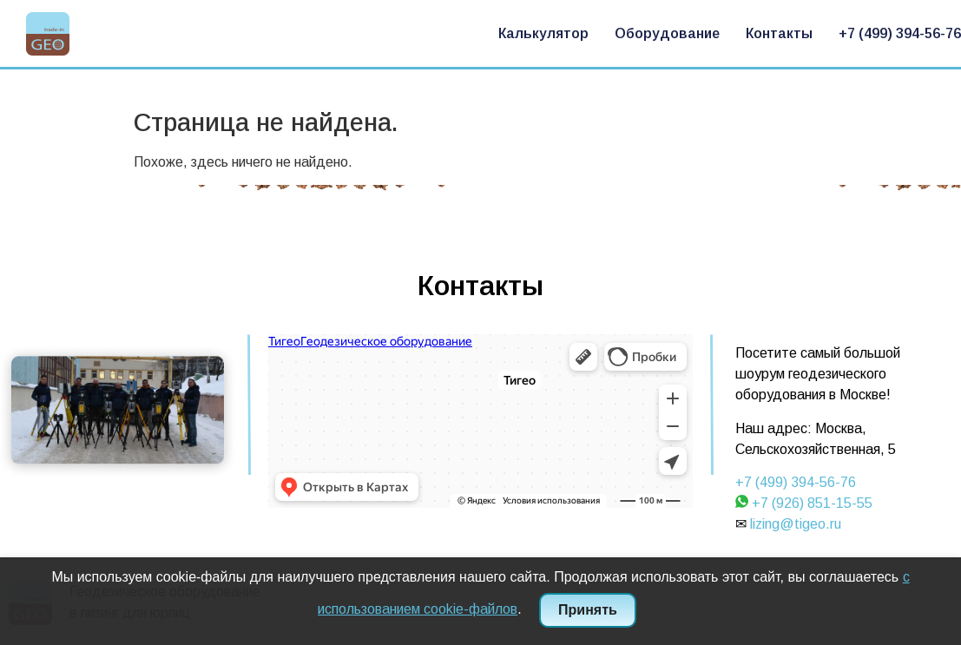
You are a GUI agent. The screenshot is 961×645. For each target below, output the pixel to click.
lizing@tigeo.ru (795, 524)
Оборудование (667, 33)
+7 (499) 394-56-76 (900, 33)
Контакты (779, 33)
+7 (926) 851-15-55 (812, 503)
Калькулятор (543, 33)
